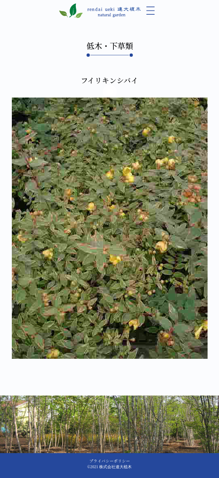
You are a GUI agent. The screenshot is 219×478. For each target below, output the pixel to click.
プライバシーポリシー (109, 461)
